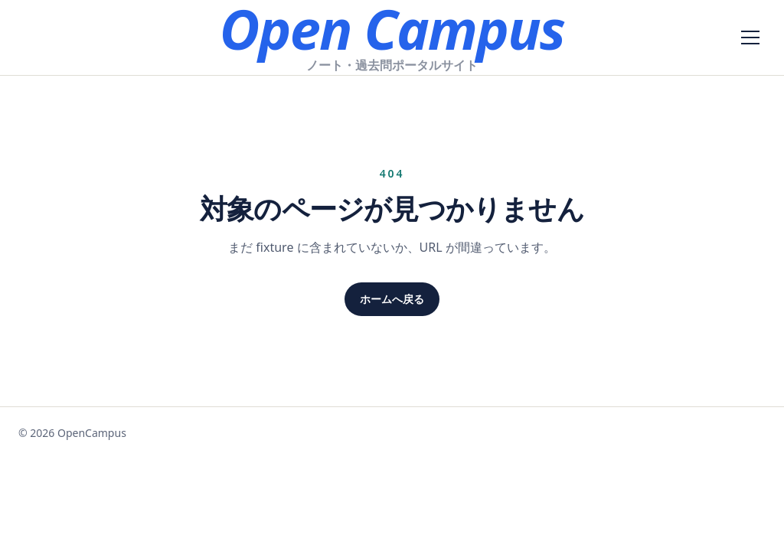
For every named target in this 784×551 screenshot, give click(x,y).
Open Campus (392, 28)
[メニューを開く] (750, 37)
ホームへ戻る (392, 299)
